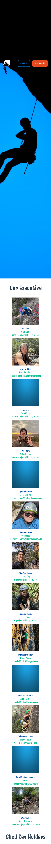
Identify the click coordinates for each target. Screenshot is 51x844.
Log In (23, 63)
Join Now (40, 63)
